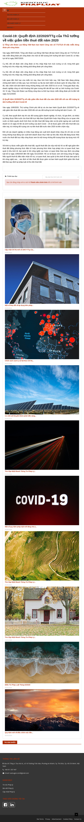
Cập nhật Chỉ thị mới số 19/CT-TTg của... (19, 250)
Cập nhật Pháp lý (9, 792)
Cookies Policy (68, 819)
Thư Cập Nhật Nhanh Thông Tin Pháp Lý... (20, 471)
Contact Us (77, 819)
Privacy (47, 819)
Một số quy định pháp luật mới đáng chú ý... (21, 527)
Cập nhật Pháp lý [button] (13, 23)
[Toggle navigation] (4, 10)
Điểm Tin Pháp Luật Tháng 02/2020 (17, 685)
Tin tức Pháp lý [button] (13, 15)
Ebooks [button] (10, 28)
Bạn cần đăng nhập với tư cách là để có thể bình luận (34, 182)
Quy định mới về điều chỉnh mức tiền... (19, 732)
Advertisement (56, 819)
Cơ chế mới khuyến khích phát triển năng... (20, 416)
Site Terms (40, 819)
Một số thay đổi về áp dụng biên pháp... (19, 305)
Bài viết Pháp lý (8, 788)
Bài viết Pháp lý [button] (13, 19)
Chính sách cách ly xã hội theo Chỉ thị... (19, 361)
